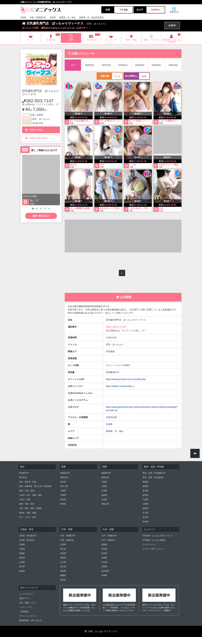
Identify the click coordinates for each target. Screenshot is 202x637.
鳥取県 (63, 553)
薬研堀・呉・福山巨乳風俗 (91, 17)
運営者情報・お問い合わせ (30, 620)
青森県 (22, 553)
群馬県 (63, 504)
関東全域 (64, 477)
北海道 (22, 549)
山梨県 (145, 504)
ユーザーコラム (149, 544)
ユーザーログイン (26, 594)
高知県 (63, 580)
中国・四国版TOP (38, 17)
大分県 (104, 562)
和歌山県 (105, 504)
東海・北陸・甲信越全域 (153, 477)
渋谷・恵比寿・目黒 (27, 482)
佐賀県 (104, 553)
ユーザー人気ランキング (153, 549)
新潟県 (145, 491)
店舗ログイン (24, 598)
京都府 (104, 486)
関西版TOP (106, 473)
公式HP (172, 25)
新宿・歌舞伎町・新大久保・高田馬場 (35, 486)
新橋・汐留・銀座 (26, 504)
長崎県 (104, 558)
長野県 (145, 508)
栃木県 (63, 499)
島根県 (63, 558)
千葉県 (63, 491)
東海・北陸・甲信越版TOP (154, 473)
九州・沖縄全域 (108, 540)
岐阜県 (145, 495)
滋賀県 (104, 495)
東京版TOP (24, 473)
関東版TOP (65, 473)
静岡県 (145, 486)
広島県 (53, 17)
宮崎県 (104, 566)
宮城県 (22, 544)
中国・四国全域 (67, 540)
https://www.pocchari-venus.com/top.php (126, 379)
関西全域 (105, 477)
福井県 (145, 521)
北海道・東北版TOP (27, 536)
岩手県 (22, 566)
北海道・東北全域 (26, 540)
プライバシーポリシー (28, 616)
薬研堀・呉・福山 (67, 17)
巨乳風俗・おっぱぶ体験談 (154, 540)
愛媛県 (63, 575)
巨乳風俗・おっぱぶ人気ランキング (158, 536)
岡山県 (63, 549)
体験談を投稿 (34, 130)
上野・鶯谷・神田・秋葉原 (30, 508)
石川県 (145, 513)
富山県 (145, 517)
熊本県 (104, 549)
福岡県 (104, 544)
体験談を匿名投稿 (36, 138)
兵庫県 (104, 491)
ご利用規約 (24, 611)
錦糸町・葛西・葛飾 (27, 513)
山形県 (22, 562)
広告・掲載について (27, 603)
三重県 (145, 499)
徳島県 (63, 571)
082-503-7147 (39, 100)
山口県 (63, 562)
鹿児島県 (105, 571)
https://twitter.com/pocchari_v (120, 386)
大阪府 (104, 482)
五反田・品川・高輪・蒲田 (30, 495)
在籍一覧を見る (41, 216)
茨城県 (63, 495)
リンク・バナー (25, 607)
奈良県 (104, 499)
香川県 (63, 566)
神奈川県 (64, 486)
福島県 (22, 571)
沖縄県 (104, 575)
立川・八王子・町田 (27, 517)
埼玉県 (63, 482)
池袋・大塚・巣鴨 (26, 491)
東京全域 (23, 477)
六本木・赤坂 (24, 499)
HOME (23, 17)
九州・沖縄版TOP (109, 536)
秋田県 (22, 558)
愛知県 (145, 482)
